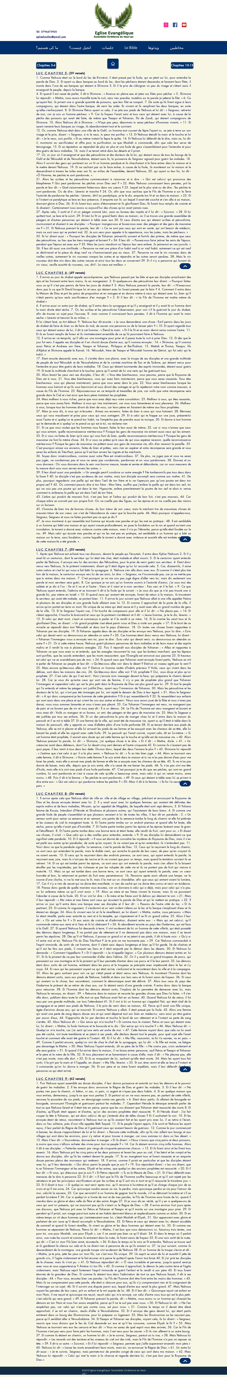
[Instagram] (166, 25)
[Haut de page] (185, 1361)
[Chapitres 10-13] (182, 65)
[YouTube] (184, 25)
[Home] (113, 64)
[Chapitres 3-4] (46, 65)
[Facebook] (175, 25)
